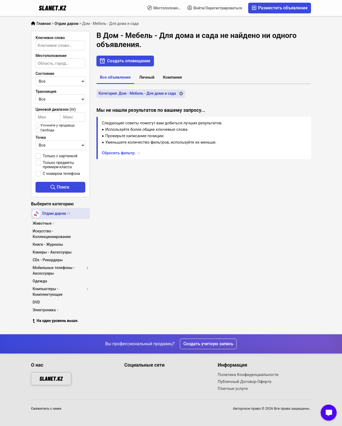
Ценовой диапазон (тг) (56, 109)
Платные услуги (233, 388)
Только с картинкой (60, 156)
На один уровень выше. (56, 320)
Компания (172, 77)
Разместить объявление (280, 7)
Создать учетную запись (208, 343)
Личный (146, 77)
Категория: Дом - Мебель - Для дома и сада (137, 93)
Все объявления (115, 77)
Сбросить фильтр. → (121, 153)
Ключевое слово (50, 38)
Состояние (45, 73)
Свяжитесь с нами (46, 408)
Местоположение (165, 7)
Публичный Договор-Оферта (244, 381)
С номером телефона (61, 173)
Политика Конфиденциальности (248, 374)
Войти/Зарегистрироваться (214, 7)
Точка (41, 137)
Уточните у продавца (57, 125)
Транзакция (46, 91)
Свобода (47, 130)
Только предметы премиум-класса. (58, 164)
